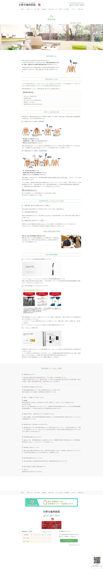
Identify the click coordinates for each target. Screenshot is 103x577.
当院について (29, 9)
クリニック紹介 (59, 9)
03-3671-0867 (76, 5)
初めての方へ (51, 9)
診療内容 (44, 9)
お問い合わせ (80, 9)
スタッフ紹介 (37, 9)
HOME (22, 9)
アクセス (73, 9)
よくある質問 (66, 9)
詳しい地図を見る (69, 540)
